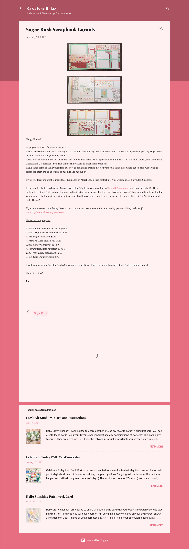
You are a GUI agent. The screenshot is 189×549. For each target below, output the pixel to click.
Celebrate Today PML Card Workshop (53, 457)
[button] (161, 28)
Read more (156, 446)
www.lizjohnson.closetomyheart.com (45, 212)
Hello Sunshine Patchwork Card (49, 496)
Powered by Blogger (94, 540)
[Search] (168, 9)
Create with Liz (41, 8)
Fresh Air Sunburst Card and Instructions (56, 418)
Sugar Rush (40, 313)
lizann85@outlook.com (120, 188)
